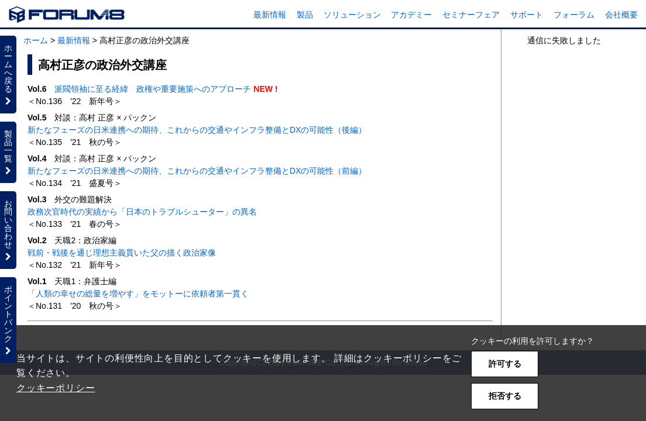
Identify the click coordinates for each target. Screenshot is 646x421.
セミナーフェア (471, 15)
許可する (505, 363)
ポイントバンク (8, 320)
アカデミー (411, 15)
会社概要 (621, 15)
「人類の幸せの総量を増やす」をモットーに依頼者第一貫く (138, 293)
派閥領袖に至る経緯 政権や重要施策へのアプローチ (152, 89)
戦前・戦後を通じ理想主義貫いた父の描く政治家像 (122, 252)
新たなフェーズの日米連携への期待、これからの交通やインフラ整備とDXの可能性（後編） (197, 129)
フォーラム (574, 15)
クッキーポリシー (55, 388)
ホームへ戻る (8, 74)
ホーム (35, 40)
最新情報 (269, 15)
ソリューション (352, 15)
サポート (526, 15)
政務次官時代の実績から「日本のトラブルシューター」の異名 (142, 211)
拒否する (505, 396)
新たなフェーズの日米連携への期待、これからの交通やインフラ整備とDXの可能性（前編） (197, 170)
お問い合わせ (8, 230)
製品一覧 (8, 152)
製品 (305, 15)
